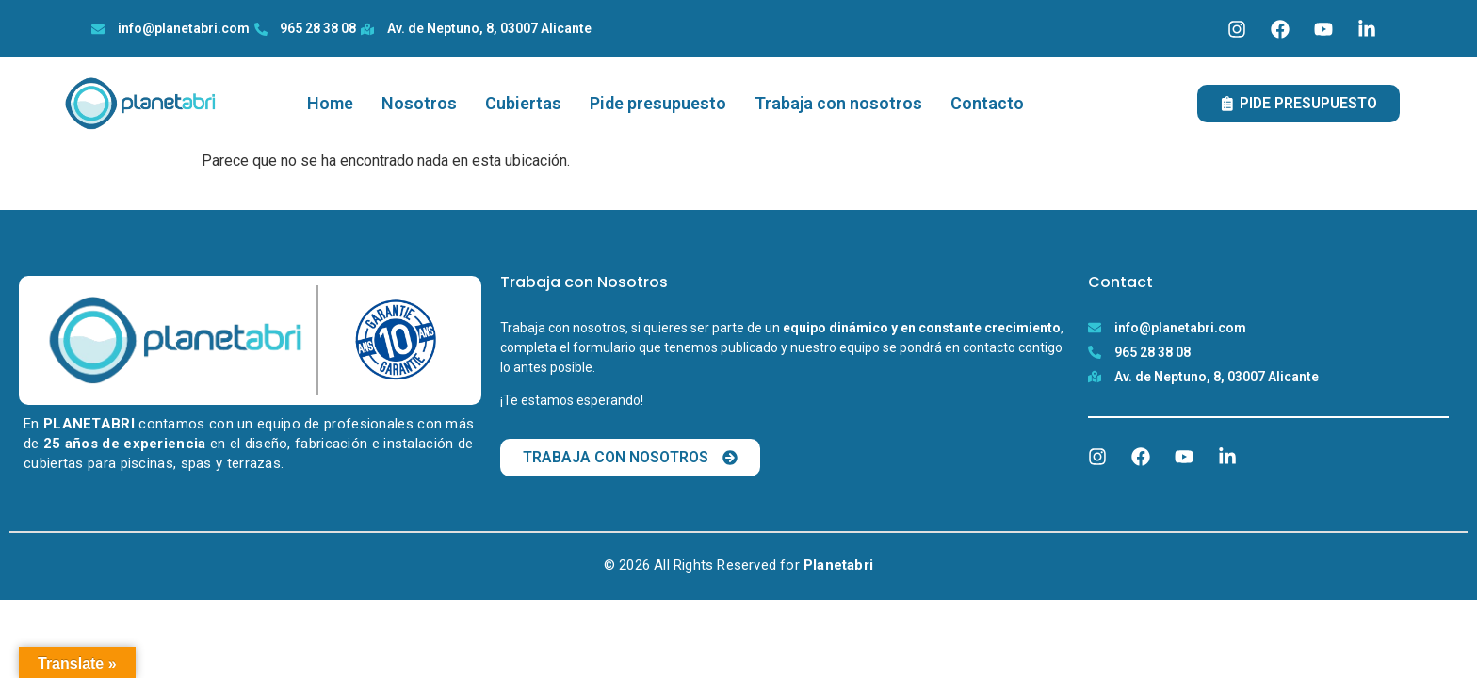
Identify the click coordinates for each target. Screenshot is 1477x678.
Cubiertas (523, 103)
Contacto (987, 103)
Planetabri (838, 565)
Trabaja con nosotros (838, 103)
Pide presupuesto (658, 103)
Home (330, 103)
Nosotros (419, 103)
